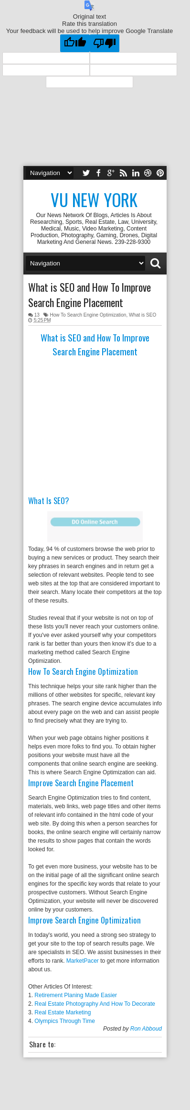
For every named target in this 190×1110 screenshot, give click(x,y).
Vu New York (94, 199)
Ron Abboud (146, 1028)
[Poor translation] (104, 43)
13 (37, 315)
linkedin (135, 173)
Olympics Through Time (64, 1021)
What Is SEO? (48, 500)
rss (123, 173)
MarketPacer (82, 960)
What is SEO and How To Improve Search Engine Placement (89, 294)
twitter (86, 173)
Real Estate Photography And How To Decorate (94, 1003)
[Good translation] (75, 43)
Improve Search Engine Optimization (84, 920)
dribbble (148, 173)
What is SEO (142, 315)
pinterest (160, 173)
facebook (98, 173)
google (111, 173)
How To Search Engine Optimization (88, 315)
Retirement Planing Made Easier (75, 995)
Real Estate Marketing (62, 1012)
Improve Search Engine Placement (81, 783)
